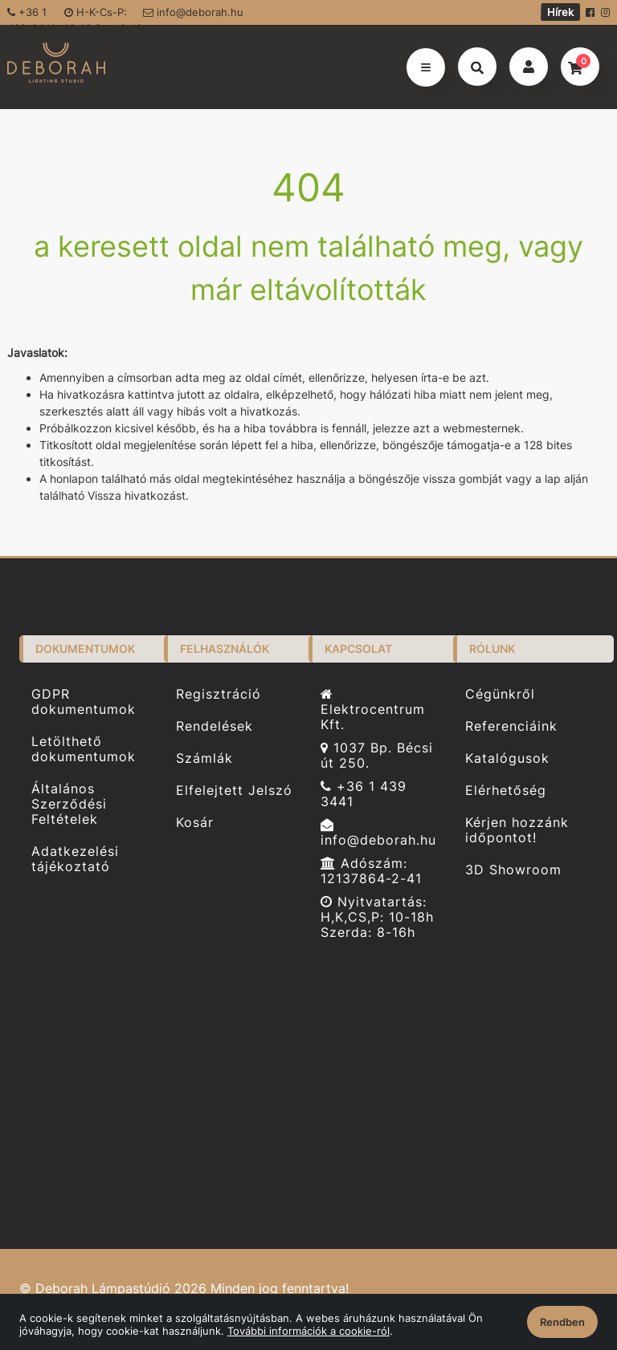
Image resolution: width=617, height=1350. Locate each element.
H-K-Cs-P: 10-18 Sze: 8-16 (103, 15)
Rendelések (214, 726)
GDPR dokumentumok (83, 701)
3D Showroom (513, 870)
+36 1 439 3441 (364, 794)
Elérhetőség (505, 790)
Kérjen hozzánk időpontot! (517, 830)
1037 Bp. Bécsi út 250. (377, 755)
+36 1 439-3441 (31, 15)
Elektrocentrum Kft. (373, 709)
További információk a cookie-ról (308, 1330)
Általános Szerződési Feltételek (69, 804)
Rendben (562, 1322)
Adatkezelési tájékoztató (75, 859)
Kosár (195, 822)
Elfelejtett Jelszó (234, 790)
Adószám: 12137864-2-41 (371, 871)
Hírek (560, 12)
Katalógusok (507, 758)
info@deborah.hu (193, 12)
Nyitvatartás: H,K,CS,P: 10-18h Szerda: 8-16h (377, 917)
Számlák (204, 758)
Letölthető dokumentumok (83, 749)
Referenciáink (511, 726)
